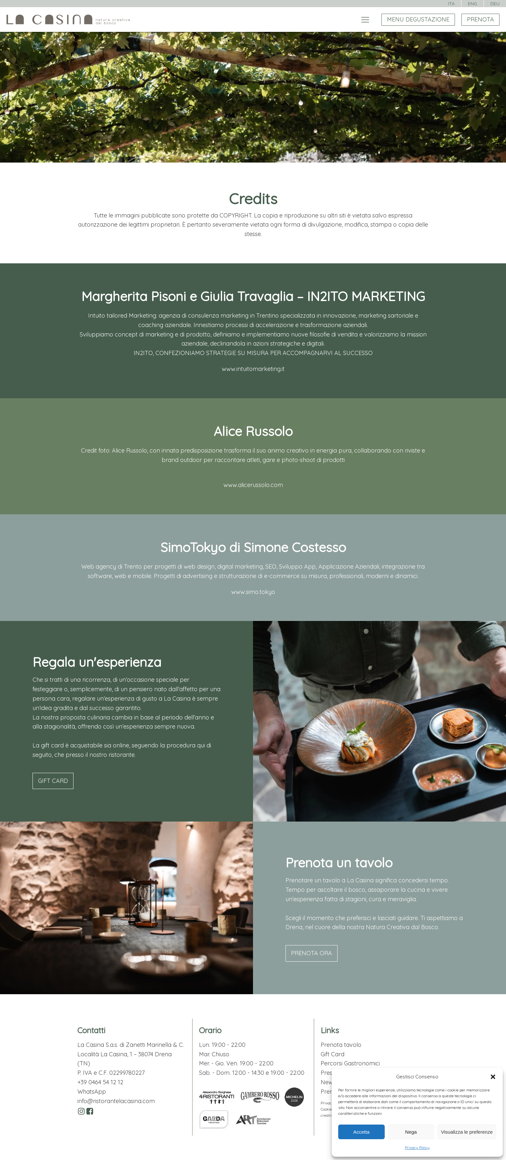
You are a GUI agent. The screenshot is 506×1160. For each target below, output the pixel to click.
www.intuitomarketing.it (253, 369)
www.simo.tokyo (253, 592)
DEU (494, 4)
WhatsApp (91, 1091)
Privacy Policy (417, 1147)
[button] (493, 1077)
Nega (411, 1132)
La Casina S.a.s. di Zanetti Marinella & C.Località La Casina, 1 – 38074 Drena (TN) (130, 1054)
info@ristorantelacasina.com (116, 1101)
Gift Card (332, 1054)
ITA (451, 4)
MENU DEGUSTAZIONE (418, 19)
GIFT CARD (53, 780)
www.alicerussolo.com (253, 485)
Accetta (361, 1132)
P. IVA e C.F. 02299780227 (111, 1072)
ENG (472, 4)
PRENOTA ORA (311, 953)
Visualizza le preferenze (467, 1132)
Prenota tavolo (341, 1044)
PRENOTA (480, 19)
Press (328, 1072)
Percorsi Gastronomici (350, 1063)
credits (327, 1115)
